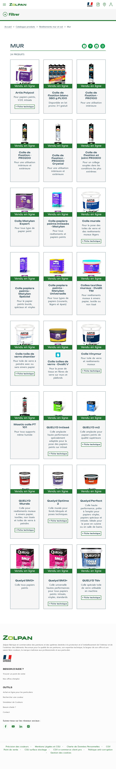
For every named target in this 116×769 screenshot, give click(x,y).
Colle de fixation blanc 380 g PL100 (58, 95)
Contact (6, 712)
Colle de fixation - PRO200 (24, 155)
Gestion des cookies (61, 752)
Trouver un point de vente (14, 674)
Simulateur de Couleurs (13, 702)
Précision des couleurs (17, 746)
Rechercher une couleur (13, 697)
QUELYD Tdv (91, 580)
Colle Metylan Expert (24, 222)
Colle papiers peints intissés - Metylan (58, 223)
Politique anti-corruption (100, 749)
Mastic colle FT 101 (25, 426)
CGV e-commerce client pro (67, 749)
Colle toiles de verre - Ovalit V (58, 363)
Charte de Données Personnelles (83, 746)
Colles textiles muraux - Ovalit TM (91, 288)
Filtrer (14, 14)
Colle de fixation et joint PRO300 (91, 155)
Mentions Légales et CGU (48, 746)
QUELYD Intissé (58, 427)
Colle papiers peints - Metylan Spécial (24, 292)
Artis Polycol (24, 92)
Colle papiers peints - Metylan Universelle (58, 289)
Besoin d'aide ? (9, 707)
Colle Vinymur (91, 353)
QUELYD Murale (25, 502)
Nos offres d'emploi (11, 679)
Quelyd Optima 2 (58, 502)
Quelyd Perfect (91, 500)
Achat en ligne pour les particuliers (18, 692)
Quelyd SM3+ (24, 580)
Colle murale (91, 220)
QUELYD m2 (91, 427)
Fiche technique (25, 106)
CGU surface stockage (36, 749)
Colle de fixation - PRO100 (91, 95)
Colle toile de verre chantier (24, 355)
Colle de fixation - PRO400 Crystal (58, 159)
